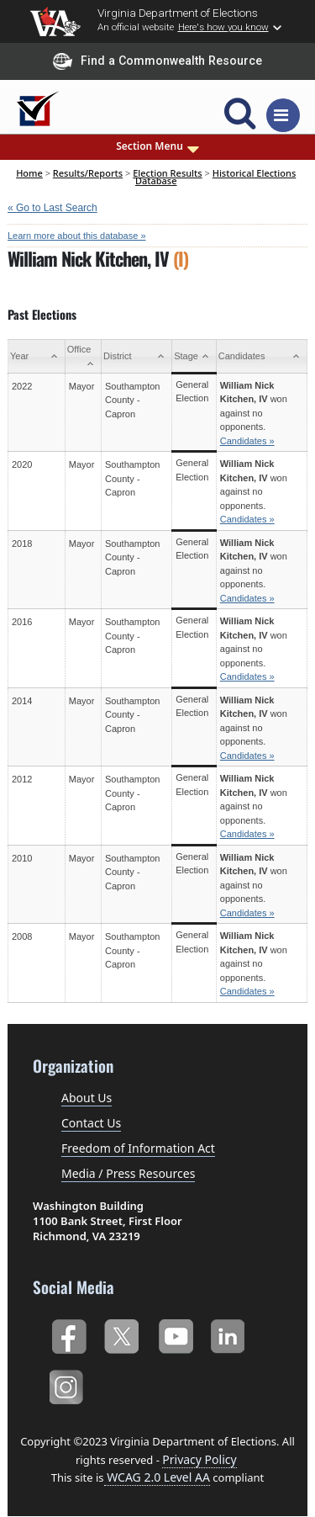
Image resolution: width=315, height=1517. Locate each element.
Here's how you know (223, 27)
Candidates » (247, 441)
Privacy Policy (199, 1459)
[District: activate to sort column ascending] (137, 357)
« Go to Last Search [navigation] (52, 208)
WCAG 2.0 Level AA (157, 1477)
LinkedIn (228, 1334)
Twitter (121, 1334)
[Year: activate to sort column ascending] (37, 357)
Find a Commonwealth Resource (157, 61)
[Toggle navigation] (283, 115)
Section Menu (157, 146)
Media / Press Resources (128, 1173)
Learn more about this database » (77, 236)
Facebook (68, 1334)
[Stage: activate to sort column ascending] (194, 357)
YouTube (175, 1334)
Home (29, 173)
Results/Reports (88, 173)
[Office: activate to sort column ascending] (83, 357)
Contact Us (91, 1123)
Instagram (68, 1384)
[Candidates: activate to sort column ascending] (261, 357)
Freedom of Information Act (138, 1148)
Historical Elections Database (215, 176)
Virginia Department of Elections (177, 12)
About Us (86, 1098)
